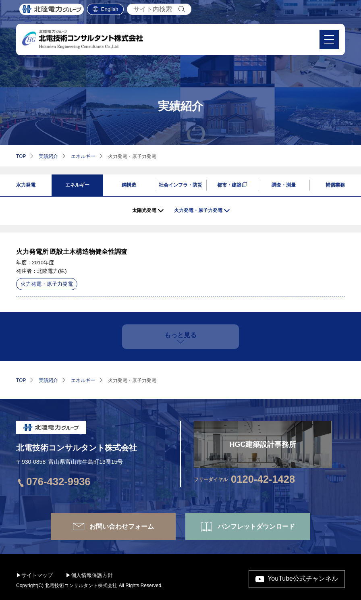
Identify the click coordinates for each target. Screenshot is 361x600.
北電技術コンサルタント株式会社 (76, 447)
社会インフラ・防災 (180, 185)
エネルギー (83, 156)
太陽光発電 (144, 210)
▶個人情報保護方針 (89, 575)
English (109, 12)
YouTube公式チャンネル (303, 578)
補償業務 (335, 185)
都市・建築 (229, 185)
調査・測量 (284, 185)
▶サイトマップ (34, 575)
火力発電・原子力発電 (198, 210)
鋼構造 (129, 185)
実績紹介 (48, 156)
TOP (21, 156)
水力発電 (25, 185)
